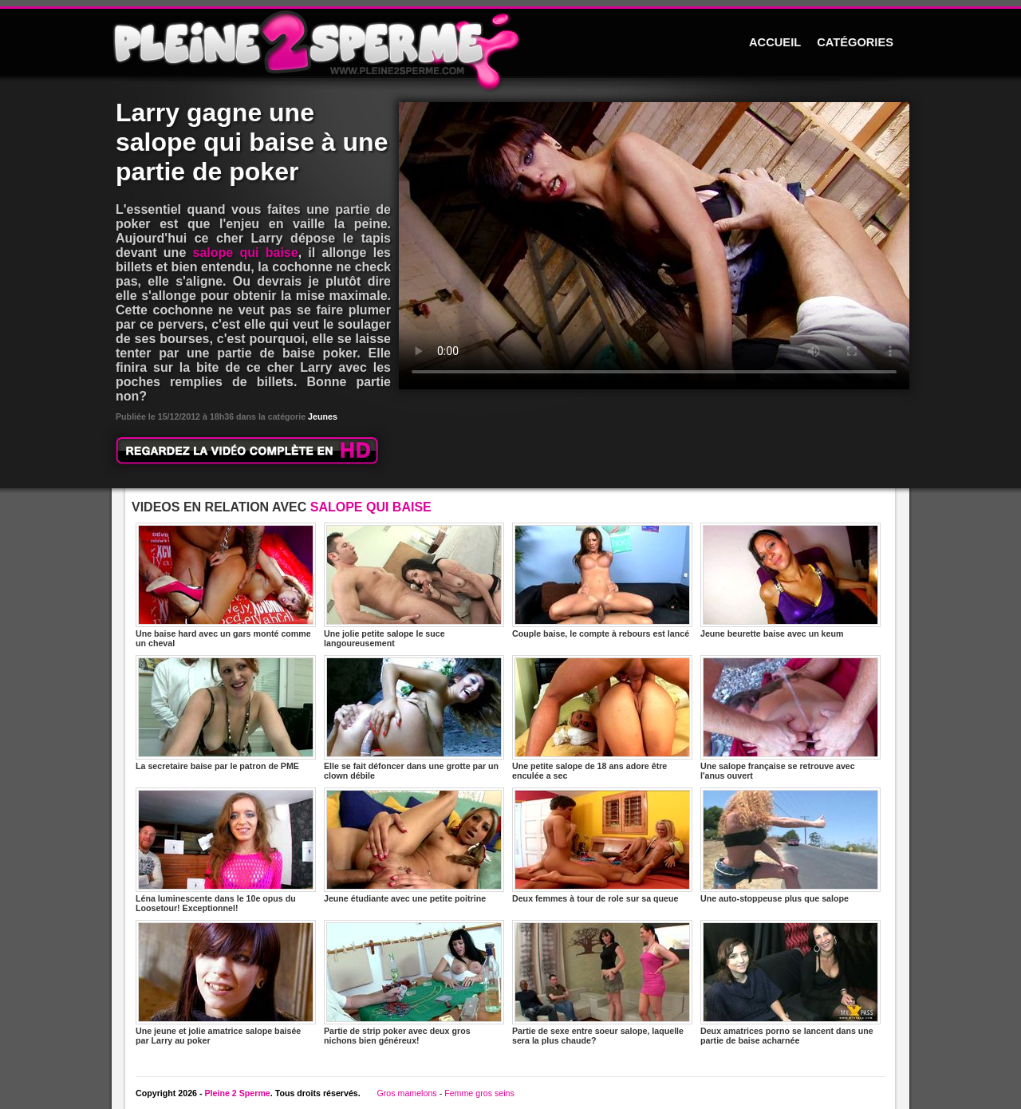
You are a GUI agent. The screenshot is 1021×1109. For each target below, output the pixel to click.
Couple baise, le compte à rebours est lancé (602, 580)
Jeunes (322, 416)
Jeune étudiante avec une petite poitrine (414, 845)
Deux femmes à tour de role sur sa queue (602, 845)
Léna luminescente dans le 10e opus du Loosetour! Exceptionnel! (226, 850)
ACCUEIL (775, 42)
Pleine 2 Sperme (237, 1093)
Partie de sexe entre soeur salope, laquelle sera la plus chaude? (602, 982)
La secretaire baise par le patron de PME (226, 713)
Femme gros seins (479, 1093)
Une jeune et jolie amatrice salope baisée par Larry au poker (226, 982)
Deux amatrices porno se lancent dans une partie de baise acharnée (790, 982)
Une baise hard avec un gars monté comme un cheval (226, 585)
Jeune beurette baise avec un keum (790, 580)
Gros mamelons (406, 1093)
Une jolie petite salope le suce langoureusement (414, 585)
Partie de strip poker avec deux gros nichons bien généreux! (414, 982)
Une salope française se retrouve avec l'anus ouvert (790, 717)
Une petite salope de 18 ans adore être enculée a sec (602, 717)
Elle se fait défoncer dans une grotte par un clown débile (414, 717)
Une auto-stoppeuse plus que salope (790, 845)
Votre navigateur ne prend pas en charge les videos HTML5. (654, 245)
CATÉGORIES (855, 42)
